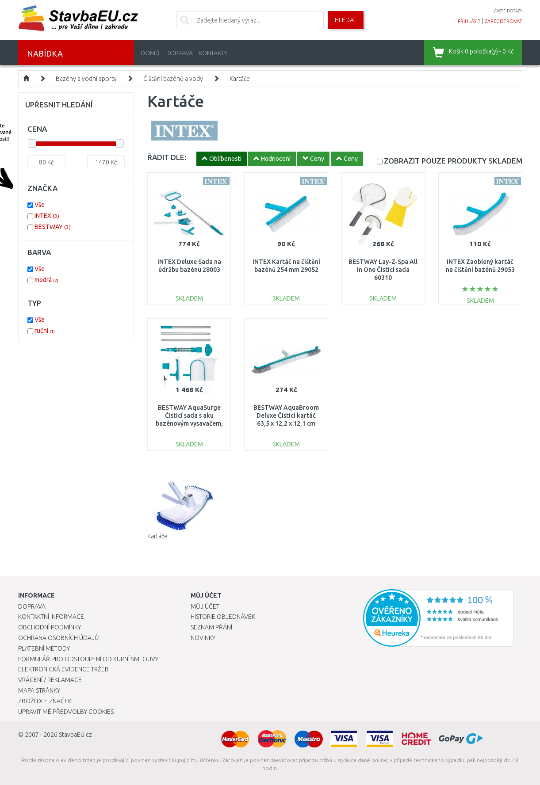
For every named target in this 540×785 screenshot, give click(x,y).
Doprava (179, 53)
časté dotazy (508, 10)
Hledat (345, 19)
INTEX (46, 215)
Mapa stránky (39, 690)
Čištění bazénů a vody (173, 78)
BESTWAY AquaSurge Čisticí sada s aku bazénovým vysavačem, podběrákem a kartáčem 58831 (189, 423)
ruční (44, 330)
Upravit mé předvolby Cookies (66, 711)
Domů (150, 53)
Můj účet (205, 606)
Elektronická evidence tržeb (63, 669)
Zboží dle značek (45, 701)
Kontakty (213, 53)
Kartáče (240, 78)
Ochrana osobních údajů (58, 637)
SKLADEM (453, 160)
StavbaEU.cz (75, 734)
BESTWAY (52, 226)
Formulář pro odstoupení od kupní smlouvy (88, 659)
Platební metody (44, 648)
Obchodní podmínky (49, 627)
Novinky (203, 637)
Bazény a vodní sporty (86, 78)
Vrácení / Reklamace (50, 679)
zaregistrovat (503, 21)
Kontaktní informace (51, 616)
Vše (39, 204)
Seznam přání (211, 627)
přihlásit (469, 21)
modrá (46, 279)
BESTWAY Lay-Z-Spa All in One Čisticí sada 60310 (383, 269)
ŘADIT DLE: (166, 157)
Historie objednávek (223, 616)
